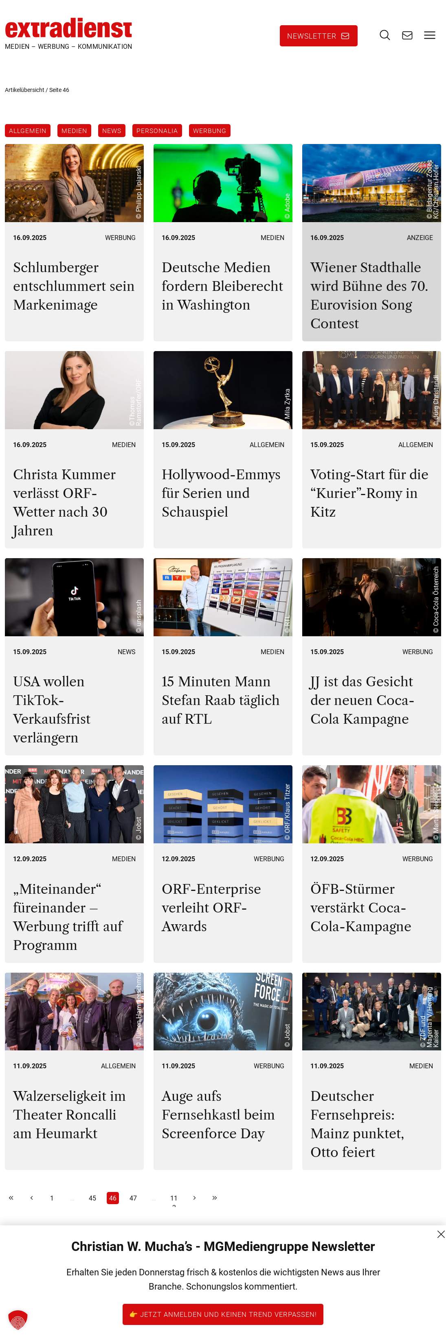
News (117, 135)
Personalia (166, 135)
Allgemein (27, 135)
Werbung (221, 135)
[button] (18, 1320)
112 (174, 1207)
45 (92, 1206)
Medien (77, 135)
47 (133, 1206)
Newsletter (311, 38)
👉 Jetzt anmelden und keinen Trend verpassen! (223, 1314)
